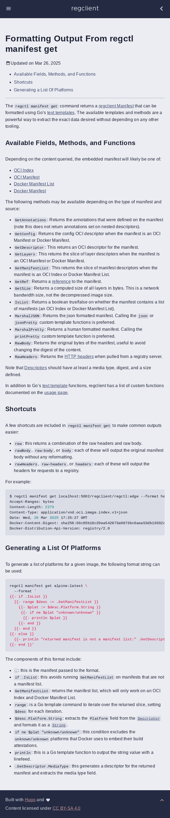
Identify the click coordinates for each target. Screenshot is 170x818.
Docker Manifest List (34, 184)
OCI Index (24, 170)
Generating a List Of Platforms (43, 90)
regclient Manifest (116, 106)
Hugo (30, 799)
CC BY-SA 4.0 (67, 808)
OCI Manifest (26, 177)
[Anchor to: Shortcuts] (42, 409)
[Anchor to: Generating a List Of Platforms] (107, 548)
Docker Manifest (30, 191)
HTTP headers (79, 356)
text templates (61, 112)
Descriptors (35, 367)
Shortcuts (23, 82)
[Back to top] (162, 799)
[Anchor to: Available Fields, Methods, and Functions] (141, 143)
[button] (8, 8)
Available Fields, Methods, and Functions (55, 74)
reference (61, 281)
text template (55, 385)
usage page (56, 392)
